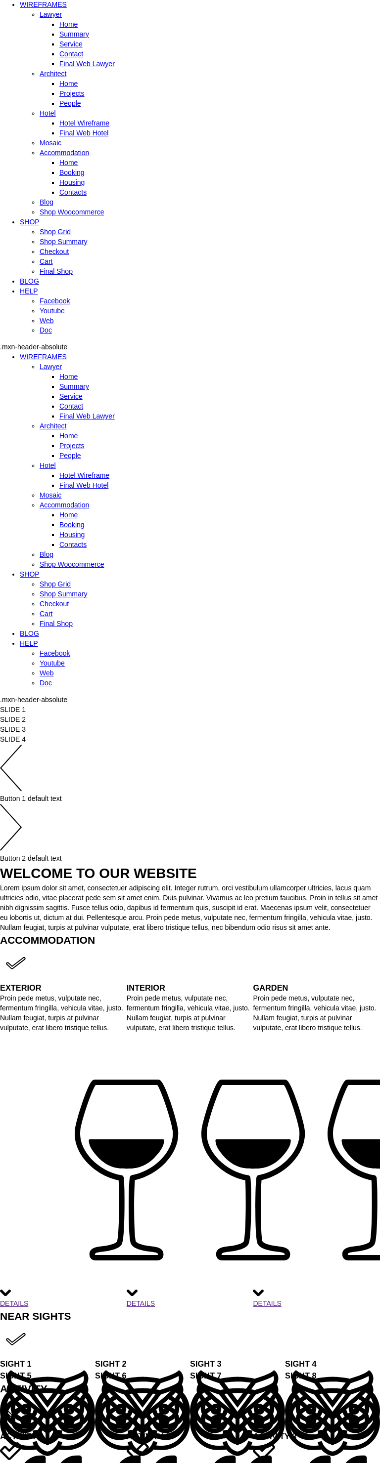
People (70, 103)
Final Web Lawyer (87, 64)
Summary (74, 34)
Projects (72, 93)
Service (71, 44)
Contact (71, 54)
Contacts (73, 192)
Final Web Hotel (83, 133)
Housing (72, 182)
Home (68, 24)
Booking (72, 172)
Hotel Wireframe (84, 123)
